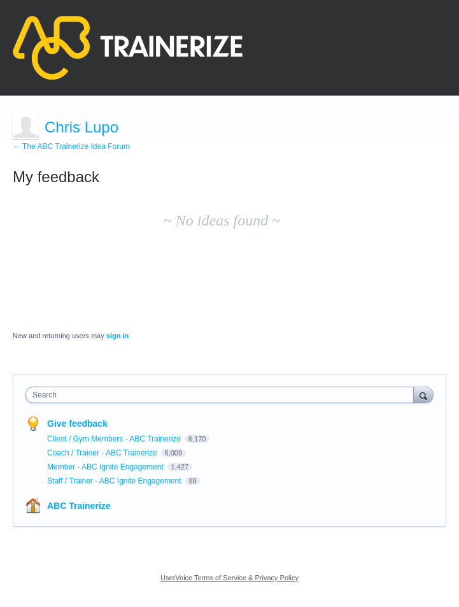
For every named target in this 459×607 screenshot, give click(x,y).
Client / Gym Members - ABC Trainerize (115, 438)
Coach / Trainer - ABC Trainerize (103, 452)
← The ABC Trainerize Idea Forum (71, 146)
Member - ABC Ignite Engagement (106, 466)
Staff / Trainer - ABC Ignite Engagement (115, 480)
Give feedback (77, 423)
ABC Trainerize (79, 506)
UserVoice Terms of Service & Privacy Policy (229, 578)
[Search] (423, 395)
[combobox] (222, 394)
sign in (117, 335)
